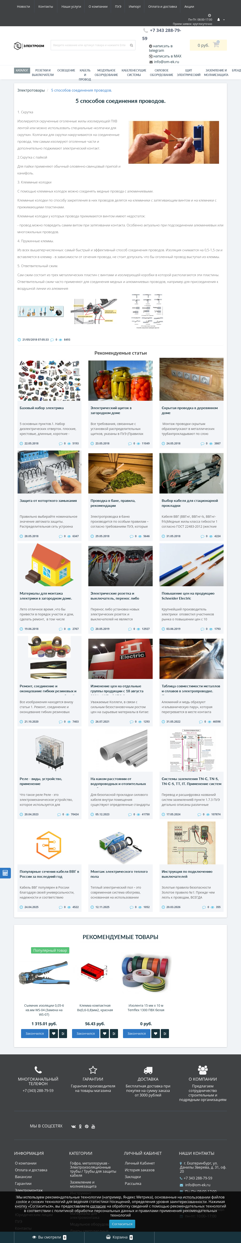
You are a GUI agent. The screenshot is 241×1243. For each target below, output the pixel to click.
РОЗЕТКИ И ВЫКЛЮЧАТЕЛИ (43, 73)
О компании (54, 6)
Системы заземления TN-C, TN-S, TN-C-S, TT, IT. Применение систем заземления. (191, 792)
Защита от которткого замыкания (48, 503)
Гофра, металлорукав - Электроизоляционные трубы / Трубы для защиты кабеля (93, 1182)
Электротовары (31, 90)
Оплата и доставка (122, 6)
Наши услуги (27, 6)
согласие (98, 1206)
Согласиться (122, 1224)
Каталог (22, 70)
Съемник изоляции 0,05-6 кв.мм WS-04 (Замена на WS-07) (44, 1023)
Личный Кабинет (140, 1176)
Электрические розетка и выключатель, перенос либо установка (115, 602)
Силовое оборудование (161, 73)
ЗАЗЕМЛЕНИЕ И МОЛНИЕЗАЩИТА (216, 73)
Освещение (66, 70)
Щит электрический (188, 73)
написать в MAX (167, 56)
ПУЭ (75, 6)
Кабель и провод (85, 75)
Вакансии (23, 1190)
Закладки (133, 1190)
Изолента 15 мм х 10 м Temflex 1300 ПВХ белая (146, 1021)
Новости (169, 6)
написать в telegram (161, 48)
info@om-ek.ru (166, 61)
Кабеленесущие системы (134, 73)
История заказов (139, 1183)
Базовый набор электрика (42, 408)
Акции (149, 6)
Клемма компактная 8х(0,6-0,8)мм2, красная (95, 1021)
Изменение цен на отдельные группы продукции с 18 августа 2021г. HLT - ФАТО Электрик (117, 697)
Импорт (93, 6)
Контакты (191, 6)
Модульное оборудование (106, 73)
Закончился (35, 1047)
